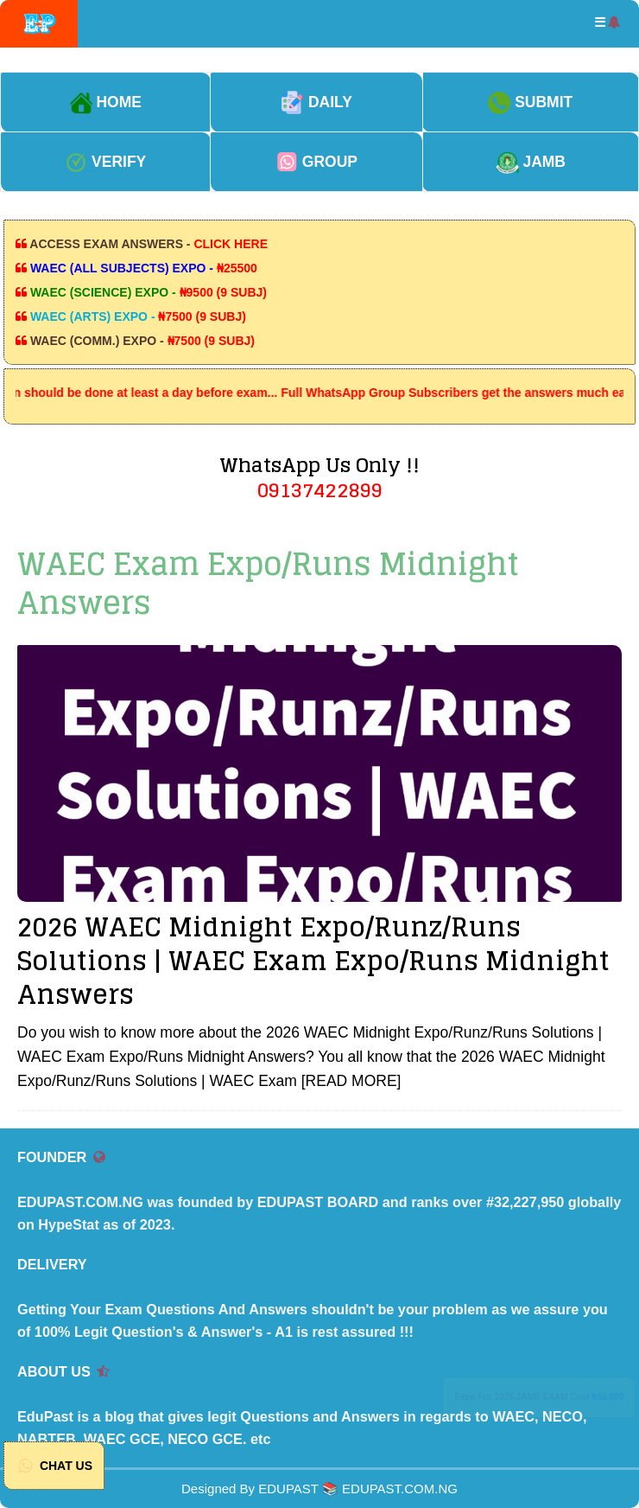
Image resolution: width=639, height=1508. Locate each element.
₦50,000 (607, 1397)
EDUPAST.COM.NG (400, 1488)
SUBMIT (530, 102)
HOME (106, 102)
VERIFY (105, 161)
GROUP (316, 161)
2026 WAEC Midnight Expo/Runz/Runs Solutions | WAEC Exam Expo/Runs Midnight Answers (313, 961)
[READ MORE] (351, 1080)
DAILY (316, 102)
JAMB (531, 161)
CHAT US (54, 1466)
